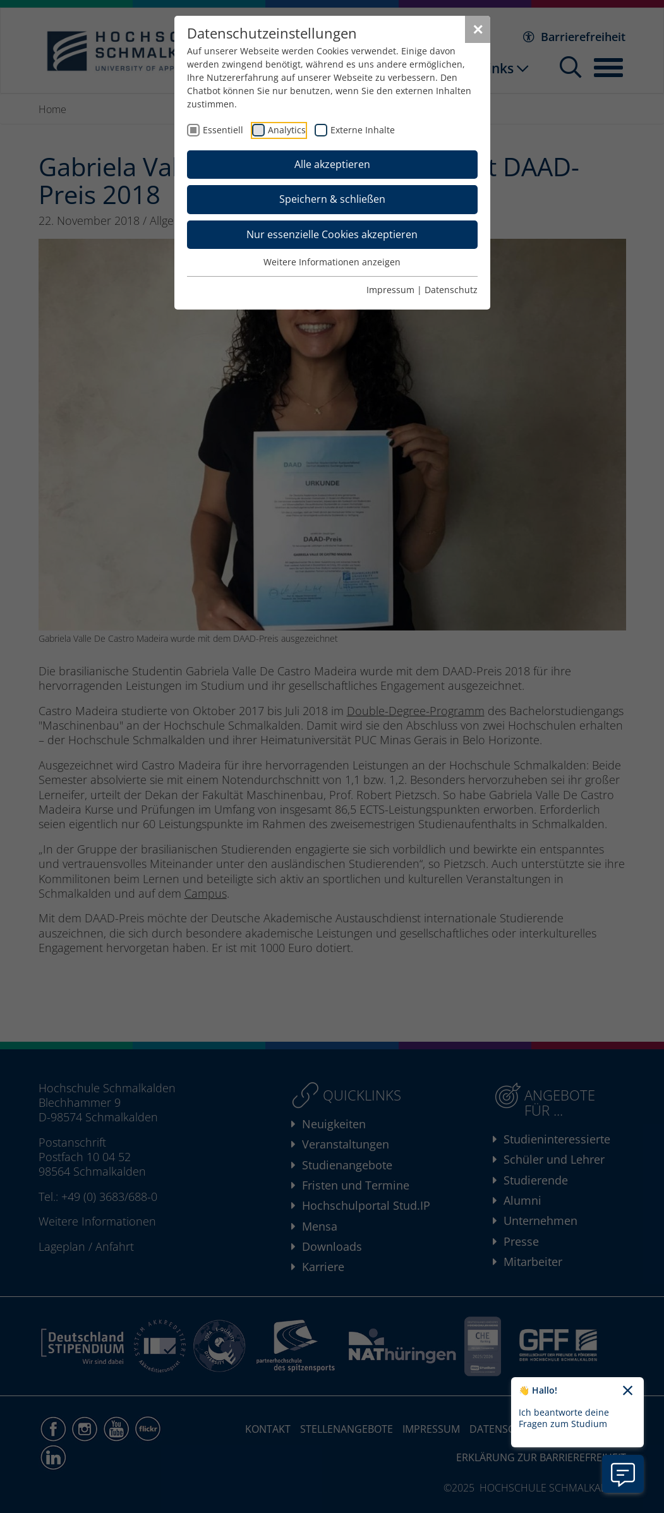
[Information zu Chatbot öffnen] (623, 1474)
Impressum (390, 290)
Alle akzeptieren (332, 164)
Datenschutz (451, 290)
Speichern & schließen (332, 199)
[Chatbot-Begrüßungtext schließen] (627, 1391)
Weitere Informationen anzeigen (332, 262)
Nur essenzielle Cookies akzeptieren (332, 234)
